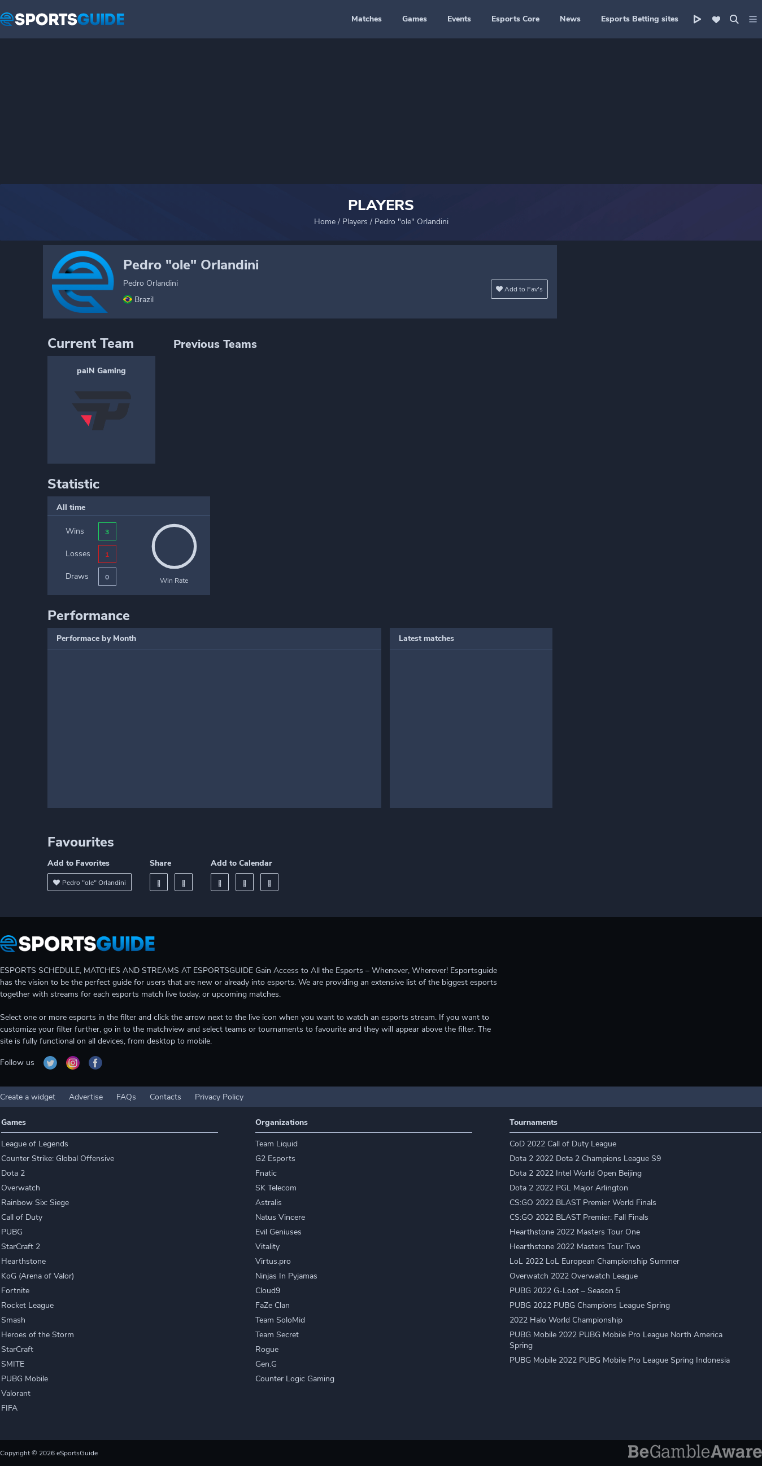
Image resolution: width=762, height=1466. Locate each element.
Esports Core (515, 19)
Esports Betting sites (639, 19)
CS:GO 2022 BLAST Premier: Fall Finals (579, 1217)
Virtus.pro (273, 1261)
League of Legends (34, 1143)
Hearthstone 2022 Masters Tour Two (575, 1246)
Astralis (268, 1202)
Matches (366, 19)
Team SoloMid (280, 1320)
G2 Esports (275, 1158)
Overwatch (20, 1188)
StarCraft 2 (20, 1246)
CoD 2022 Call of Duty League (563, 1143)
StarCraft (17, 1349)
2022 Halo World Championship (566, 1320)
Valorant (16, 1393)
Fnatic (266, 1173)
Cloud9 (267, 1290)
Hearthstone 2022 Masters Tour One (575, 1232)
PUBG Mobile (24, 1378)
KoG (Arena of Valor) (37, 1276)
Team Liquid (276, 1143)
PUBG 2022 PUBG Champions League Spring (590, 1305)
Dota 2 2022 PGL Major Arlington (569, 1188)
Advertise (86, 1097)
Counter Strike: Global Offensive (57, 1158)
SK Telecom (276, 1188)
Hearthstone (23, 1261)
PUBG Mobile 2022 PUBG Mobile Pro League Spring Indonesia (620, 1360)
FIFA (9, 1408)
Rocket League (27, 1305)
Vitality (267, 1246)
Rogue (266, 1349)
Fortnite (15, 1290)
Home (325, 221)
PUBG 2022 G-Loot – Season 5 (565, 1290)
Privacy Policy (219, 1097)
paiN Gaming (101, 370)
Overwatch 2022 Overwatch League (574, 1276)
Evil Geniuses (278, 1232)
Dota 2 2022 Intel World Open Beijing (576, 1173)
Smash (13, 1320)
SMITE (12, 1364)
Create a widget (27, 1097)
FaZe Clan (272, 1305)
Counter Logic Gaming (294, 1378)
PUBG (12, 1232)
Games (414, 19)
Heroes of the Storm (37, 1334)
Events (459, 19)
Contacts (165, 1097)
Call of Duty (21, 1217)
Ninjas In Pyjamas (286, 1276)
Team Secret (277, 1334)
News (570, 19)
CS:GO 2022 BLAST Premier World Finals (583, 1202)
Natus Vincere (280, 1217)
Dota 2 (13, 1173)
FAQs (126, 1097)
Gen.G (266, 1364)
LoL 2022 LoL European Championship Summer (595, 1261)
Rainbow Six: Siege (35, 1202)
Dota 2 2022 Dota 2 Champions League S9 (585, 1158)
